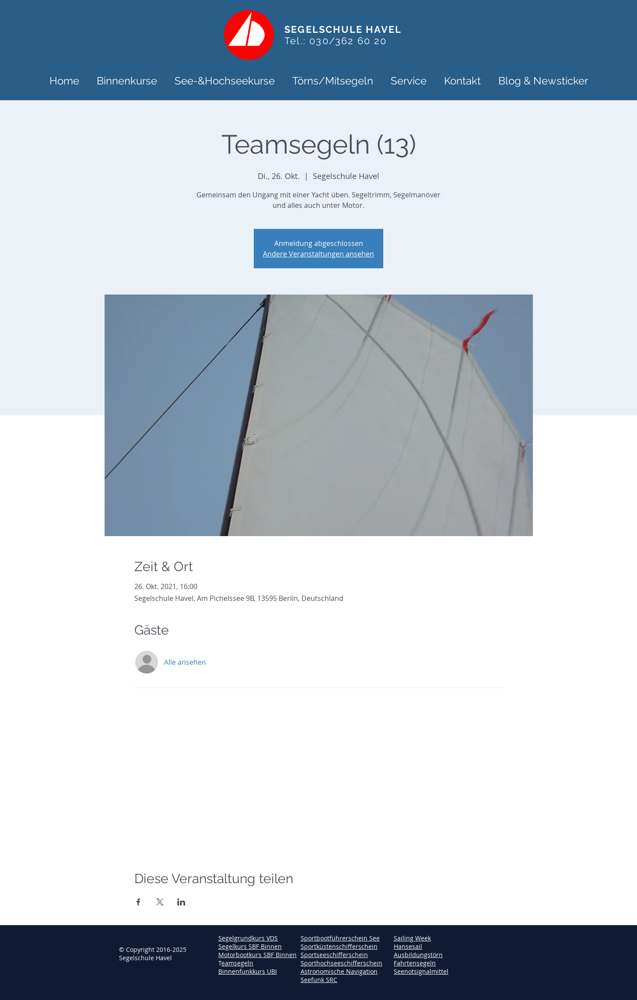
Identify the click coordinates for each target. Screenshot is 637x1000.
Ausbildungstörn (418, 955)
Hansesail (408, 946)
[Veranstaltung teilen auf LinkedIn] (181, 901)
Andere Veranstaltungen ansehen (318, 254)
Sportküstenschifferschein (339, 946)
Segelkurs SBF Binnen (250, 946)
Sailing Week (412, 938)
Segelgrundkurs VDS (248, 938)
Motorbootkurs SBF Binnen (257, 955)
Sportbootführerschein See (340, 938)
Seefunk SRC (319, 979)
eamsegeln (237, 963)
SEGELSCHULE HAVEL (343, 29)
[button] (127, 80)
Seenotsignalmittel (421, 971)
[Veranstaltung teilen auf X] (160, 901)
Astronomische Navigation (339, 971)
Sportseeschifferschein (334, 955)
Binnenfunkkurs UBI (247, 971)
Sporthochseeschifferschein (341, 963)
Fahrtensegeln (415, 963)
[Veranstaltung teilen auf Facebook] (138, 901)
